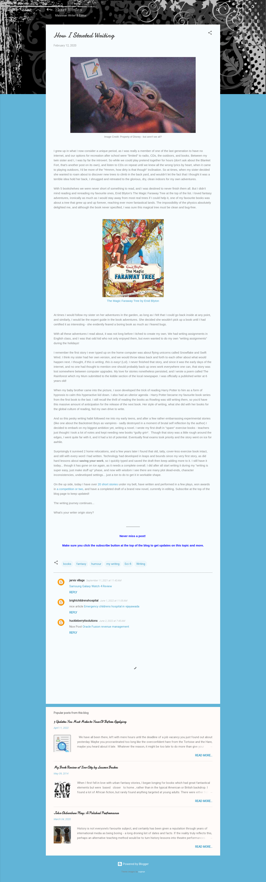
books (67, 564)
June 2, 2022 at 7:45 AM (112, 620)
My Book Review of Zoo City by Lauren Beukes (86, 767)
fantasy (81, 564)
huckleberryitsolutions (83, 620)
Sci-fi (128, 564)
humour (96, 564)
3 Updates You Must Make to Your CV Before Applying (90, 721)
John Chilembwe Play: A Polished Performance (86, 813)
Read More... (203, 755)
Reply (73, 592)
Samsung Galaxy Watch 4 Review (90, 586)
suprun (141, 871)
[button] (210, 33)
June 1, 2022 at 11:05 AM (113, 600)
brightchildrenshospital (83, 600)
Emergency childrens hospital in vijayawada (111, 606)
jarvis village (77, 580)
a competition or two (70, 489)
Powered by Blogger (133, 864)
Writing (140, 564)
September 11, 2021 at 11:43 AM (103, 580)
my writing (112, 564)
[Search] (217, 11)
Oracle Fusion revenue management (106, 626)
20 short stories (108, 484)
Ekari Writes (68, 9)
